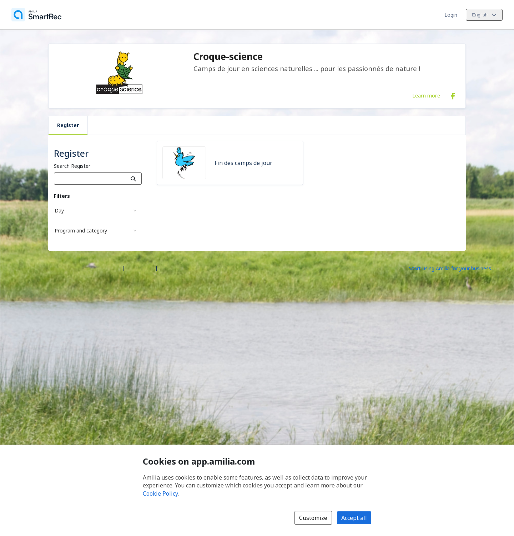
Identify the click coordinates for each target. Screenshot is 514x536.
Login (450, 14)
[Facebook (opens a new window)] (453, 94)
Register (68, 125)
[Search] (133, 178)
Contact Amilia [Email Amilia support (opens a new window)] (177, 268)
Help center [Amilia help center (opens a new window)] (140, 268)
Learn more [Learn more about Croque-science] (426, 95)
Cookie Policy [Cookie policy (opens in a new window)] (160, 493)
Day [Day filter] (59, 210)
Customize (313, 518)
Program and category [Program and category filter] (81, 230)
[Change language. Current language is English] (484, 15)
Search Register (72, 165)
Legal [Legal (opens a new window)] (206, 268)
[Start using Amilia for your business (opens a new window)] (456, 267)
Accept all (354, 518)
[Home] (36, 14)
